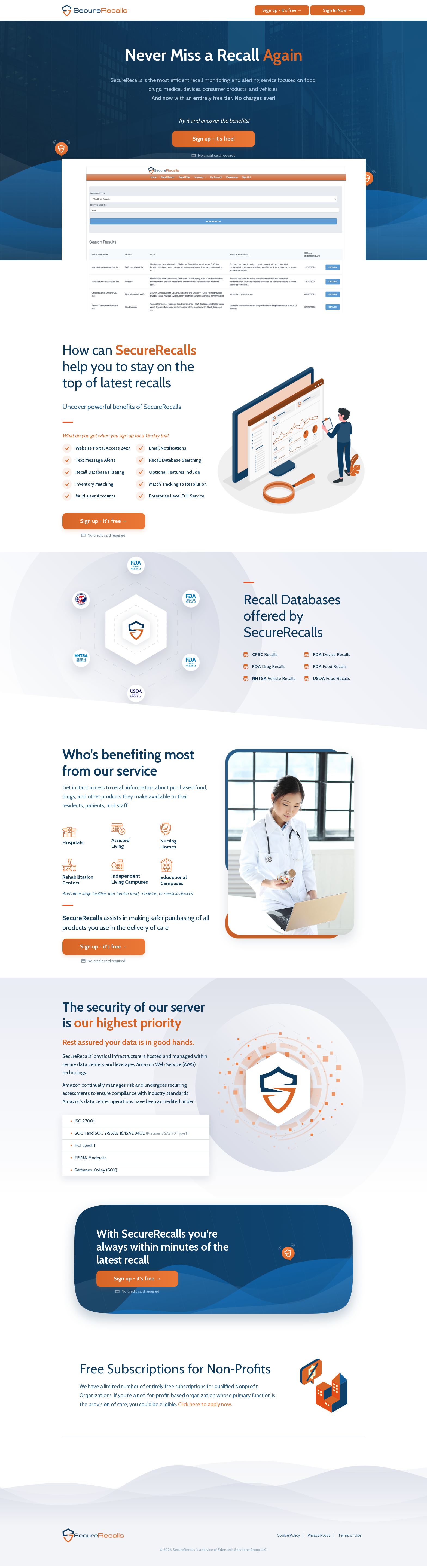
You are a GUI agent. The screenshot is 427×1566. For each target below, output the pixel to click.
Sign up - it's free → (282, 10)
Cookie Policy (288, 1535)
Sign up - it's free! (214, 138)
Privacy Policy (319, 1535)
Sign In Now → (337, 10)
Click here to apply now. (205, 1405)
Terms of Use (349, 1535)
